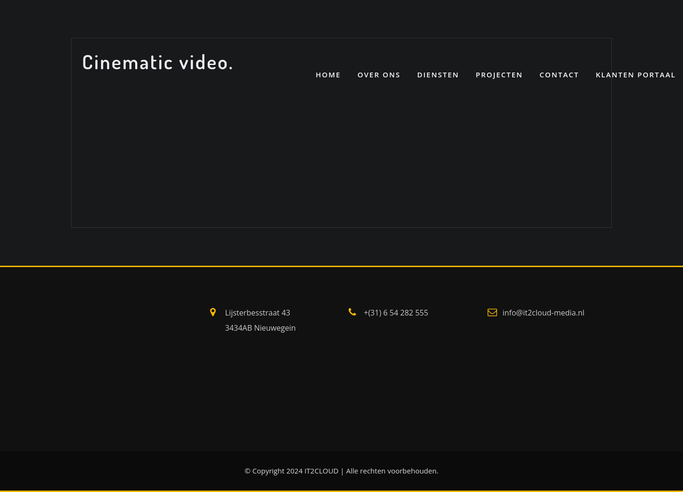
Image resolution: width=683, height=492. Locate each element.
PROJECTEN (499, 74)
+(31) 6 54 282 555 (396, 312)
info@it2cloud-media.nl (544, 312)
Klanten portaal (636, 74)
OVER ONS (379, 74)
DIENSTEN (438, 74)
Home (328, 74)
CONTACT (559, 74)
